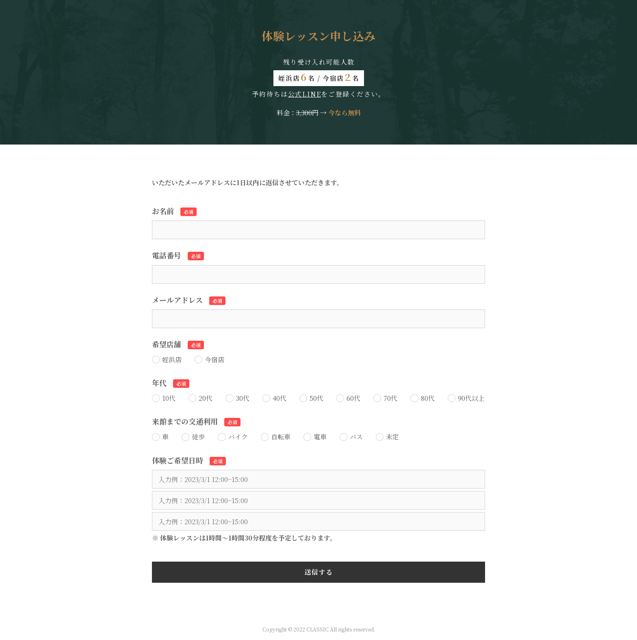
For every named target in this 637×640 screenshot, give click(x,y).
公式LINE (304, 94)
